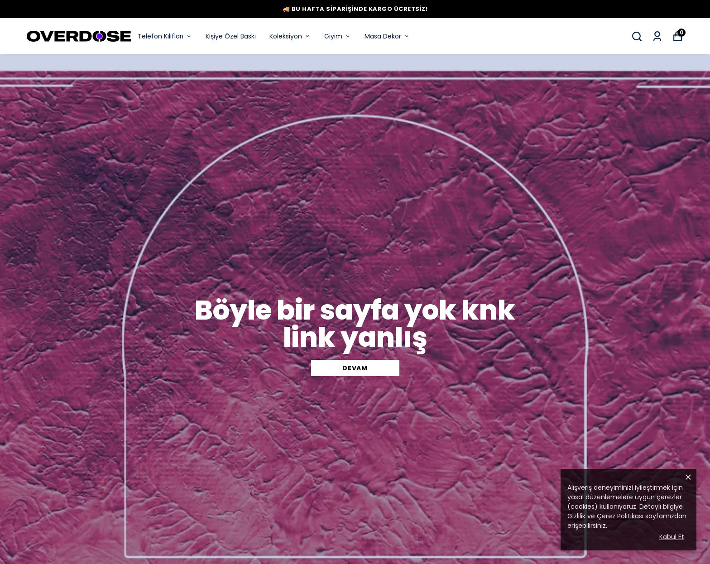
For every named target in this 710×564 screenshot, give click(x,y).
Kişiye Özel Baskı (231, 36)
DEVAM (355, 368)
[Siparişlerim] (657, 36)
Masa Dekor (387, 36)
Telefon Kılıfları (165, 36)
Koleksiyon (290, 36)
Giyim (337, 36)
